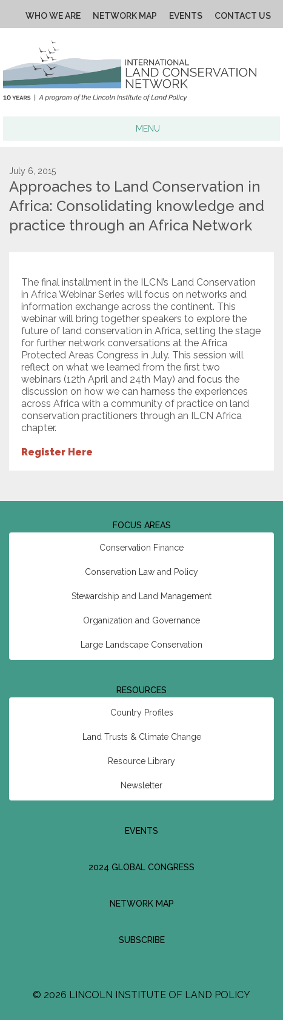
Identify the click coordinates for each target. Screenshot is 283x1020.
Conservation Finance (141, 547)
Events (185, 16)
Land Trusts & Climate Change (141, 737)
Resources (141, 690)
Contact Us (243, 16)
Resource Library (141, 761)
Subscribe (142, 940)
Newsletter (141, 785)
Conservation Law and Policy (141, 572)
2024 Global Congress (141, 867)
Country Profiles (141, 712)
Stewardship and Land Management (141, 596)
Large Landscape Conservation (141, 644)
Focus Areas (142, 525)
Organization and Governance (141, 620)
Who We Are (53, 16)
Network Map (125, 16)
